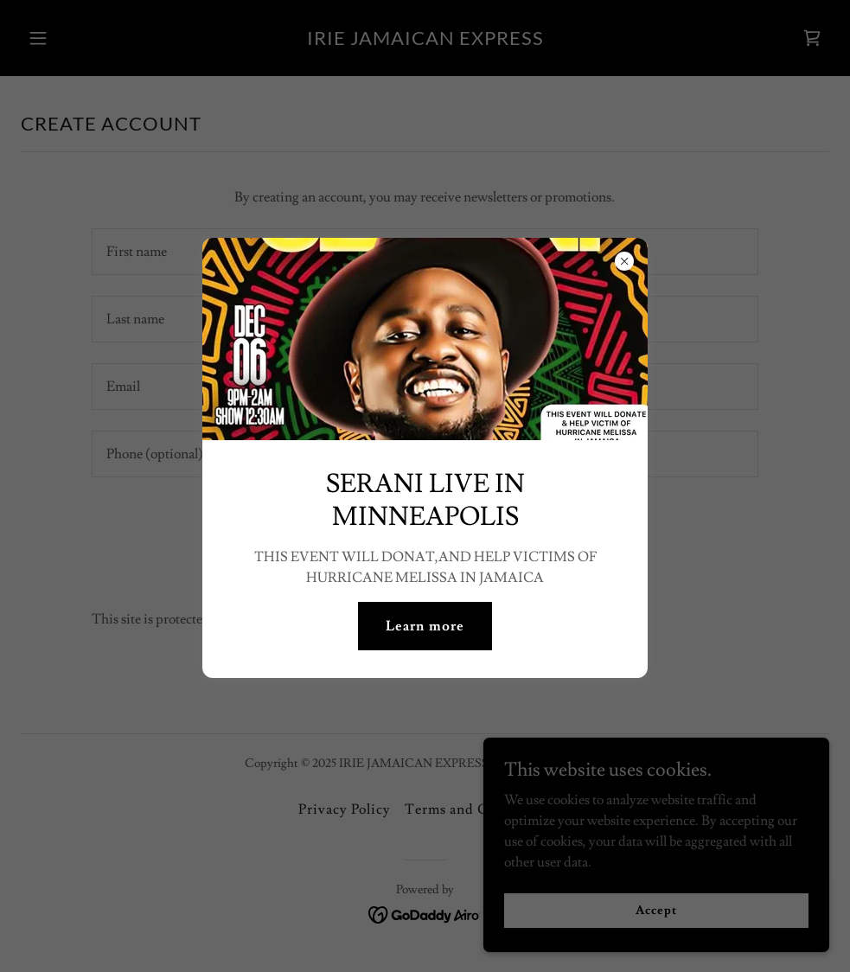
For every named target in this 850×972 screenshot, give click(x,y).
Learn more (424, 626)
